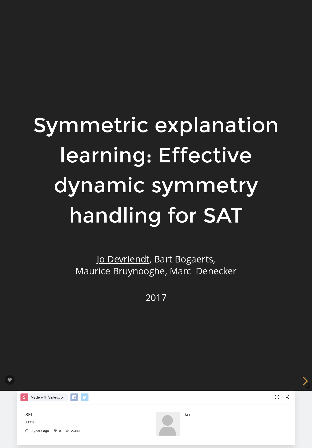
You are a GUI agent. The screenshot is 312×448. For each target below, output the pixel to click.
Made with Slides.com (48, 397)
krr (188, 414)
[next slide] (304, 381)
